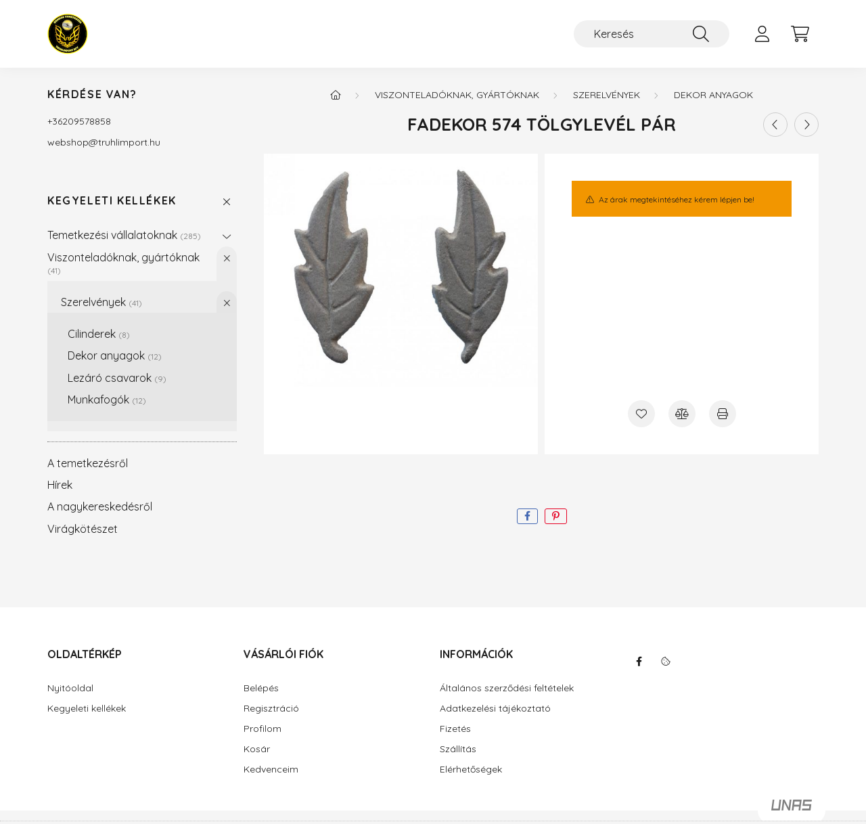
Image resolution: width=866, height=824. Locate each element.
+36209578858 (79, 121)
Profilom (262, 729)
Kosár (257, 749)
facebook (638, 661)
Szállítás (458, 749)
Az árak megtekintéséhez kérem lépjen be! (676, 199)
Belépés (261, 688)
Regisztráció (271, 708)
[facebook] (527, 516)
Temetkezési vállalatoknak (124, 235)
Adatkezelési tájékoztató (495, 708)
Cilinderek (99, 334)
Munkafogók (107, 399)
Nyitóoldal (70, 688)
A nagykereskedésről (99, 506)
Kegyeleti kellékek (112, 200)
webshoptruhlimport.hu (103, 142)
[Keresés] (651, 33)
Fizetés (455, 729)
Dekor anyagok (115, 355)
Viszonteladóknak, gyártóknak (123, 263)
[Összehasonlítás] (682, 413)
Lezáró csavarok (117, 378)
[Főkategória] (335, 95)
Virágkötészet (82, 529)
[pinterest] (556, 516)
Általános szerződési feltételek (507, 688)
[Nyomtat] (722, 413)
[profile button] (761, 33)
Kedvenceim (271, 769)
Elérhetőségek (471, 769)
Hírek (59, 485)
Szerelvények (101, 302)
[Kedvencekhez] (641, 413)
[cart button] (799, 33)
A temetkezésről (87, 463)
